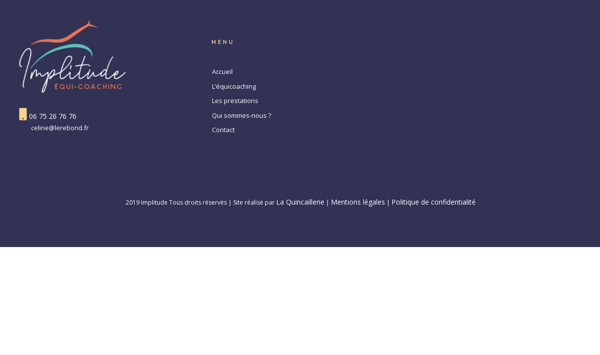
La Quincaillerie (300, 202)
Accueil (222, 71)
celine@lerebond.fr (60, 127)
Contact (223, 129)
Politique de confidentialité (433, 202)
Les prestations (235, 100)
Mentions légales (358, 202)
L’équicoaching (234, 86)
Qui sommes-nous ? (241, 115)
